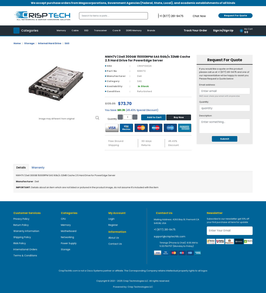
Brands (151, 30)
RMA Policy (19, 243)
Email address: (207, 84)
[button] (247, 30)
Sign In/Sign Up (223, 30)
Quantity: (204, 101)
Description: (205, 115)
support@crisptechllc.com (169, 236)
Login (111, 219)
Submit (224, 138)
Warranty (38, 167)
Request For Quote (235, 15)
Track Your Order (195, 30)
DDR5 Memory (134, 30)
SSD (86, 30)
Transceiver (100, 30)
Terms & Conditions (25, 255)
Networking (67, 237)
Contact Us (115, 243)
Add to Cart (153, 117)
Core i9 (116, 30)
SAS (67, 43)
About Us (113, 237)
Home (17, 43)
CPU (63, 219)
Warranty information (26, 231)
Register (113, 225)
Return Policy (21, 225)
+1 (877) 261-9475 (164, 229)
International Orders (25, 249)
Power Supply (69, 243)
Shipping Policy (22, 237)
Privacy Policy (21, 219)
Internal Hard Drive (49, 43)
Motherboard (68, 231)
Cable (75, 30)
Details (21, 167)
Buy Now (179, 117)
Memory (61, 30)
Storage (29, 43)
